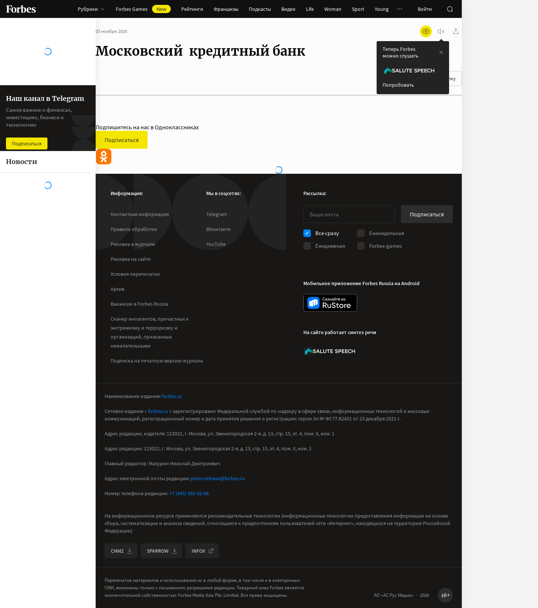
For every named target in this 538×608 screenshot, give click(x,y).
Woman (332, 9)
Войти (425, 9)
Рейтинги (192, 9)
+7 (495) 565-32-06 (189, 493)
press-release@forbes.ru (218, 478)
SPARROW (162, 550)
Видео (288, 9)
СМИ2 (122, 550)
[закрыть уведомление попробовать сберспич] (441, 52)
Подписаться (122, 139)
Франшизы (226, 9)
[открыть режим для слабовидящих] (426, 31)
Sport (358, 9)
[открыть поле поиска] (450, 9)
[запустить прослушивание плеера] (441, 31)
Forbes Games (143, 9)
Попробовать (398, 84)
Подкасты (260, 9)
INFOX (203, 550)
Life (310, 9)
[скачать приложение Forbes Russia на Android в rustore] (330, 303)
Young (382, 9)
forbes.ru (172, 396)
